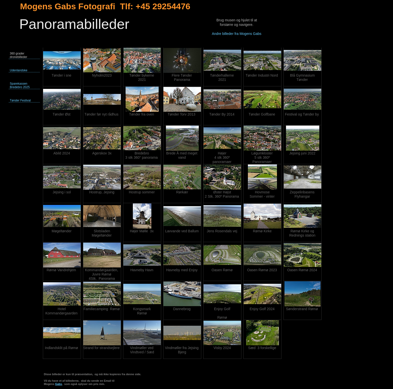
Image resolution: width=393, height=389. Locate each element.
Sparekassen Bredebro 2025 (20, 85)
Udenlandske (18, 70)
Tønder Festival (20, 100)
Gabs (58, 383)
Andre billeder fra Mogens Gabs (236, 34)
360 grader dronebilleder (18, 55)
